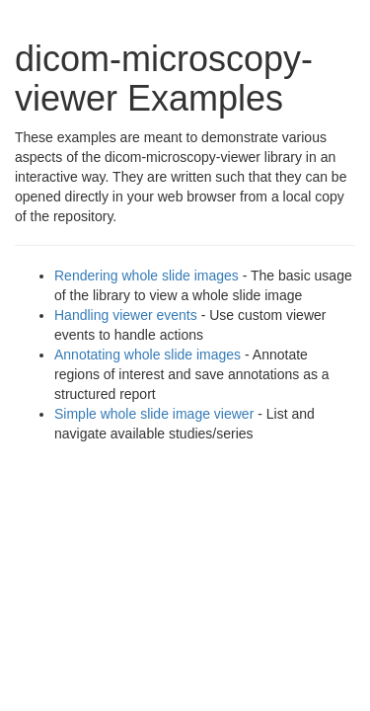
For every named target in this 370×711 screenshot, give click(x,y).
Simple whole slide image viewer (154, 414)
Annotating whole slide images (147, 354)
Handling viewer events (125, 315)
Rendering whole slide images (146, 275)
